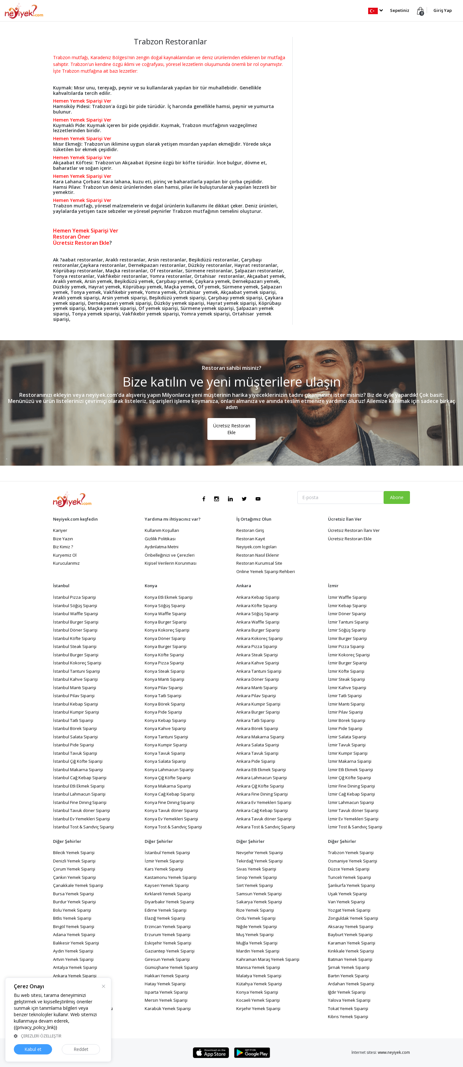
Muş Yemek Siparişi (255, 934)
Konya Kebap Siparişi (165, 720)
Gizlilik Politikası (160, 539)
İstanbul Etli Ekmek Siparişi (78, 786)
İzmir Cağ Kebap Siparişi (351, 794)
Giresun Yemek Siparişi (167, 959)
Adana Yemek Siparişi (74, 934)
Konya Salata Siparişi (165, 761)
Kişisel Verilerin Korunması (170, 563)
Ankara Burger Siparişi (258, 630)
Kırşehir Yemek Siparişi (258, 1008)
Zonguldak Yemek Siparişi (353, 918)
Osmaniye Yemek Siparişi (352, 861)
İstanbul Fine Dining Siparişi (79, 802)
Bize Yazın (63, 539)
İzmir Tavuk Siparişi (347, 745)
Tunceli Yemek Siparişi (349, 877)
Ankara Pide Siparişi (255, 761)
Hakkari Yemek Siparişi (167, 976)
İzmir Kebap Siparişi (347, 605)
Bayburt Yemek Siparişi (350, 934)
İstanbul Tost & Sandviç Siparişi (83, 827)
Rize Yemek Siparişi (255, 910)
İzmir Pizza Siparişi (346, 646)
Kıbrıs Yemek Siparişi (348, 1016)
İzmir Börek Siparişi (346, 720)
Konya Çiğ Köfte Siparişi (168, 777)
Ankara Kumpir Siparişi (258, 704)
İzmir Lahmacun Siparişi (351, 802)
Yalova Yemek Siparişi (349, 1000)
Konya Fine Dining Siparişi (170, 802)
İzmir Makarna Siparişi (349, 761)
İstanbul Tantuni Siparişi (76, 671)
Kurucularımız (66, 563)
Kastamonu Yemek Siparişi (170, 877)
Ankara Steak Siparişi (257, 655)
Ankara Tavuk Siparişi (257, 753)
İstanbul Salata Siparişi (75, 737)
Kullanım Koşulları (162, 530)
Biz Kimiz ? (63, 547)
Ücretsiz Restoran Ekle (231, 429)
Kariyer (60, 530)
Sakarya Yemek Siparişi (259, 902)
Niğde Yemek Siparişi (256, 926)
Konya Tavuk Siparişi (165, 753)
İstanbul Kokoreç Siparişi (77, 663)
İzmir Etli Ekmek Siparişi (350, 769)
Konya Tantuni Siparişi (166, 737)
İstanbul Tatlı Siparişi (73, 720)
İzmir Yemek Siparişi (164, 861)
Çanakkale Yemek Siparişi (78, 885)
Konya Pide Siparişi (163, 712)
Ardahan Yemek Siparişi (351, 984)
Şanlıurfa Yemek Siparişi (351, 885)
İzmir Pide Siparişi (345, 728)
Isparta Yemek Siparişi (166, 992)
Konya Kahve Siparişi (165, 728)
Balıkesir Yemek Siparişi (76, 943)
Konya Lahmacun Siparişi (169, 769)
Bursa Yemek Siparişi (73, 894)
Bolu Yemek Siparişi (72, 910)
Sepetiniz (399, 10)
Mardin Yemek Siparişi (257, 951)
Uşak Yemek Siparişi (347, 894)
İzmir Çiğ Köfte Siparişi (349, 777)
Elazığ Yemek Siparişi (165, 918)
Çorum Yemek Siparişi (74, 869)
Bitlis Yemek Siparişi (72, 918)
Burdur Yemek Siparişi (74, 902)
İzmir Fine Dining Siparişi (351, 786)
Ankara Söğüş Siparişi (257, 613)
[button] (375, 10)
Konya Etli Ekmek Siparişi (169, 597)
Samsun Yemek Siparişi (259, 894)
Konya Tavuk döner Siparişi (171, 810)
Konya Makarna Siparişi (168, 786)
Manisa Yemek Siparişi (258, 967)
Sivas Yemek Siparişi (256, 869)
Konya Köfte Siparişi (164, 655)
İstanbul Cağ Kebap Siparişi (79, 777)
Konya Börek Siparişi (165, 704)
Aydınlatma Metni (161, 547)
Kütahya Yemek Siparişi (259, 984)
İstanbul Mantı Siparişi (74, 687)
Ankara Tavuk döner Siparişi (263, 819)
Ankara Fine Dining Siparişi (262, 794)
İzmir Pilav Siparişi (345, 712)
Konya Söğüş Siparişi (165, 605)
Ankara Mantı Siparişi (256, 687)
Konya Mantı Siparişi (164, 679)
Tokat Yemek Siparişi (348, 1008)
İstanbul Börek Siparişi (75, 728)
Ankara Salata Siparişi (257, 745)
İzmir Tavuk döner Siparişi (353, 810)
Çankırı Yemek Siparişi (74, 877)
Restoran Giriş (250, 530)
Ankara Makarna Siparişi (260, 737)
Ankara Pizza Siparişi (256, 646)
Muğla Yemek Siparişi (256, 943)
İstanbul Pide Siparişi (73, 745)
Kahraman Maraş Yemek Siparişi (267, 959)
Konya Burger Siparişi (165, 622)
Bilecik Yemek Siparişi (74, 852)
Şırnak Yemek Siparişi (348, 967)
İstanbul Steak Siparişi (74, 646)
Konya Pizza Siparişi (164, 663)
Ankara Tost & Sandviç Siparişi (265, 827)
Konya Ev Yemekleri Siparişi (171, 819)
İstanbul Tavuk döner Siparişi (81, 810)
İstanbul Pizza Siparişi (74, 597)
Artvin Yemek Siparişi (73, 959)
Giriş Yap (442, 10)
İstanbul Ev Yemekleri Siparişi (81, 819)
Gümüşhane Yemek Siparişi (171, 967)
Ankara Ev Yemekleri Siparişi (263, 802)
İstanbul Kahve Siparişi (75, 679)
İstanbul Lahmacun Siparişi (79, 794)
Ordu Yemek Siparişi (256, 918)
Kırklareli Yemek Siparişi (168, 894)
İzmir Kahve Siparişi (347, 687)
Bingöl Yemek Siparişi (73, 926)
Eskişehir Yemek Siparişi (168, 943)
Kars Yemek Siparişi (164, 869)
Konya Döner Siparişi (165, 638)
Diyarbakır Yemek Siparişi (169, 902)
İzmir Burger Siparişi (347, 638)
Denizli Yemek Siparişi (74, 861)
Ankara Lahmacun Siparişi (261, 777)
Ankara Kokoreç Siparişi (259, 638)
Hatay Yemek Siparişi (165, 984)
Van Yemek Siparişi (346, 902)
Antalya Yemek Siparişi (75, 967)
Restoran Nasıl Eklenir (257, 555)
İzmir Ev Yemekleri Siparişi (353, 819)
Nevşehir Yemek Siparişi (259, 852)
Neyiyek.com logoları (256, 547)
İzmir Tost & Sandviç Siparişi (355, 827)
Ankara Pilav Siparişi (256, 695)
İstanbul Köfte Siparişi (74, 638)
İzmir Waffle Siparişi (347, 597)
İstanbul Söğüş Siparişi (75, 605)
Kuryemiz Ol (65, 555)
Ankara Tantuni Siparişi (258, 671)
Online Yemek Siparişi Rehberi (265, 571)
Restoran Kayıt (250, 539)
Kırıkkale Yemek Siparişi (351, 951)
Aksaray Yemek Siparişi (350, 926)
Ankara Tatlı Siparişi (255, 720)
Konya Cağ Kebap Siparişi (170, 794)
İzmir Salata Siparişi (347, 737)
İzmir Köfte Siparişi (346, 671)
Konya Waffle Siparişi (165, 613)
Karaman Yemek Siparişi (351, 943)
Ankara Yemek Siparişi (74, 976)
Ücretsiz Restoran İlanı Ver (354, 530)
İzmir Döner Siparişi (347, 613)
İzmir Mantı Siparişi (346, 704)
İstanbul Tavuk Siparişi (75, 753)
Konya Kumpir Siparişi (166, 745)
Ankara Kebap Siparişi (257, 597)
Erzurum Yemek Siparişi (167, 934)
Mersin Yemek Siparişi (166, 1000)
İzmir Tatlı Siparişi (345, 695)
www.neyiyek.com (394, 1052)
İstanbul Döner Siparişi (75, 630)
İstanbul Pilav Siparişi (74, 695)
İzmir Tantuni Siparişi (348, 622)
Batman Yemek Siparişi (350, 959)
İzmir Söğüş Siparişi (347, 630)
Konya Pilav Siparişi (164, 687)
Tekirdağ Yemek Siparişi (259, 861)
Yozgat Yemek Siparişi (349, 910)
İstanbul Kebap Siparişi (75, 704)
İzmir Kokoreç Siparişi (349, 655)
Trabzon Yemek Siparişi (351, 852)
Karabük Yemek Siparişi (168, 1008)
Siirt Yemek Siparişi (254, 885)
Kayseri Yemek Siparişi (167, 885)
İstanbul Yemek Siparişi (167, 852)
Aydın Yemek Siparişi (73, 951)
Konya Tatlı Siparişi (163, 695)
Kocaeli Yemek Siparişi (258, 1000)
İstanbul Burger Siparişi (75, 622)
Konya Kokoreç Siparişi (167, 630)
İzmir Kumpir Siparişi (348, 753)
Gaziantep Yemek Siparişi (170, 951)
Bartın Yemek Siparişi (348, 976)
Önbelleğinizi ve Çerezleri (170, 555)
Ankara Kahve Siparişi (257, 663)
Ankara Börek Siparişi (257, 728)
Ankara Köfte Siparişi (256, 605)
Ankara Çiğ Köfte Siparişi (260, 786)
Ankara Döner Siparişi (257, 679)
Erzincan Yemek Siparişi (168, 926)
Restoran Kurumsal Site (259, 563)
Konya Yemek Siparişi (257, 992)
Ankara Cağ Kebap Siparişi (262, 810)
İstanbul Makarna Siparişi (78, 769)
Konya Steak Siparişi (165, 671)
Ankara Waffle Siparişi (257, 622)
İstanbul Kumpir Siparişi (76, 712)
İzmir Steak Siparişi (346, 679)
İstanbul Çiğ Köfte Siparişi (78, 761)
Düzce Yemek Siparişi (348, 869)
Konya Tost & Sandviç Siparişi (173, 827)
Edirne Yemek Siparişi (165, 910)
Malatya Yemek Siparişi (258, 976)
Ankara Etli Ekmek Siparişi (261, 769)
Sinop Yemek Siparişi (256, 877)
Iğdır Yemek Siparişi (347, 992)
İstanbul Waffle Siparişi (75, 613)
